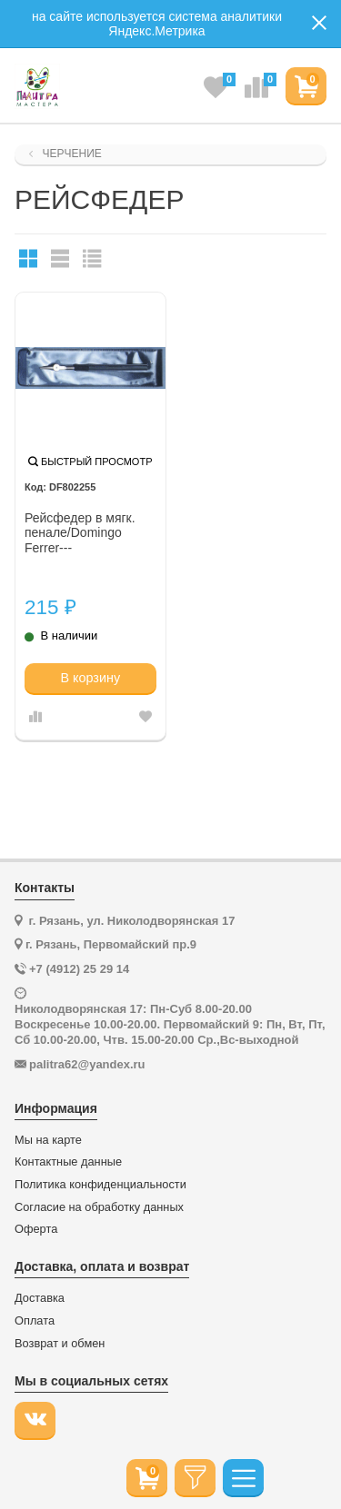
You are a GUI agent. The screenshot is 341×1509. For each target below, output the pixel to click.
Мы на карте (48, 1140)
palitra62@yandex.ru (87, 1064)
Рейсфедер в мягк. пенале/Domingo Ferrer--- (80, 533)
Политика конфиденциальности (100, 1184)
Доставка (40, 1298)
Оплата (35, 1321)
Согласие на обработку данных (99, 1207)
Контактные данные (68, 1162)
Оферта (36, 1229)
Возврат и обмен (60, 1343)
